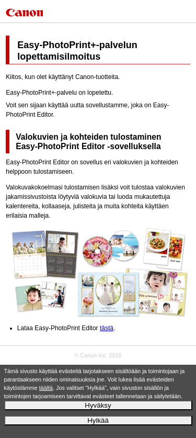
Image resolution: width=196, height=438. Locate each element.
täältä (46, 388)
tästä (106, 328)
